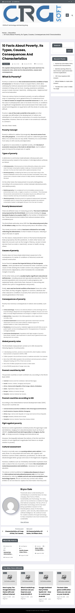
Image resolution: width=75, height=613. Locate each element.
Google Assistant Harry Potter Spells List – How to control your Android (45, 592)
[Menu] (67, 15)
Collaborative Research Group (34, 472)
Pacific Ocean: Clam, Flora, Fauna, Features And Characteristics (24, 551)
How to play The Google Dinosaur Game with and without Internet (9, 591)
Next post (29, 529)
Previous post (19, 529)
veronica (38, 546)
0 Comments (39, 64)
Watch (5, 573)
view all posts (25, 522)
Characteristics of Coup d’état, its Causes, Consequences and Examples (14, 532)
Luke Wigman (24, 546)
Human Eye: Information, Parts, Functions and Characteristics (9, 553)
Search (57, 45)
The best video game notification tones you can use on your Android (64, 591)
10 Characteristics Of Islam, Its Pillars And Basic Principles (34, 532)
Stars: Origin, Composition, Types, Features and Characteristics (40, 549)
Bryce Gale (16, 64)
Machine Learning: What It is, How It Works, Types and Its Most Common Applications (62, 70)
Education (6, 64)
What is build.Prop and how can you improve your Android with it (28, 591)
